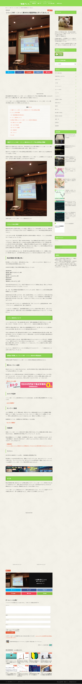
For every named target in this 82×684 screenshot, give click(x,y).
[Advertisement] (25, 85)
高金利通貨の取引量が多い (17, 115)
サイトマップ (27, 682)
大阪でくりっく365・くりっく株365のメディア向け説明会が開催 (25, 110)
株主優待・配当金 (58, 112)
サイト (7, 624)
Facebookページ (59, 247)
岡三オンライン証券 (16, 122)
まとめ (12, 135)
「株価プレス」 (25, 4)
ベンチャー (57, 96)
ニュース (44, 3)
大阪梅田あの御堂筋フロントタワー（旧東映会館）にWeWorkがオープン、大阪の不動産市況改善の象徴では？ (70, 159)
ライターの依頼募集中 (69, 223)
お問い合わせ (59, 3)
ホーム (7, 7)
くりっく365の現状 (15, 112)
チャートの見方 (58, 89)
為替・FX (39, 3)
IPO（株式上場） (51, 3)
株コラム (57, 109)
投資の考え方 (57, 102)
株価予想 (34, 3)
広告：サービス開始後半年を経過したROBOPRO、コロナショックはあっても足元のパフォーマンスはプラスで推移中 (70, 215)
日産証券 (14, 130)
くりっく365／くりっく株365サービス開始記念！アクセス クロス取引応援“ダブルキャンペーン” (29, 446)
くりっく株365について (16, 117)
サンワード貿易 (15, 127)
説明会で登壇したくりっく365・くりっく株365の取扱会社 (23, 120)
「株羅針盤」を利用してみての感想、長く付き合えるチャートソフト (70, 192)
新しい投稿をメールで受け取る (13, 631)
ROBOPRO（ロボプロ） (60, 76)
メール (7, 620)
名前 (7, 615)
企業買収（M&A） (59, 99)
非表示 (30, 107)
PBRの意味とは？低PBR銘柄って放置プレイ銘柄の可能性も (70, 180)
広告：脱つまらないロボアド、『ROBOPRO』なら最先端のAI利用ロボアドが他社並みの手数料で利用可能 (70, 203)
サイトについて (58, 86)
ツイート (56, 240)
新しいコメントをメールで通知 (13, 629)
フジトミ (14, 132)
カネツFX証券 (15, 125)
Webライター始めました (61, 36)
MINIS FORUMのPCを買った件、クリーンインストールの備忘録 (70, 136)
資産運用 (57, 125)
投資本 (56, 105)
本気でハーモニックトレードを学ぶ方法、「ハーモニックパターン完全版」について (70, 170)
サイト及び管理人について (11, 682)
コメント (7, 605)
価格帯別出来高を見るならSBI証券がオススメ (70, 146)
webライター (57, 79)
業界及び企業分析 (58, 115)
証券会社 (57, 122)
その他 (56, 82)
